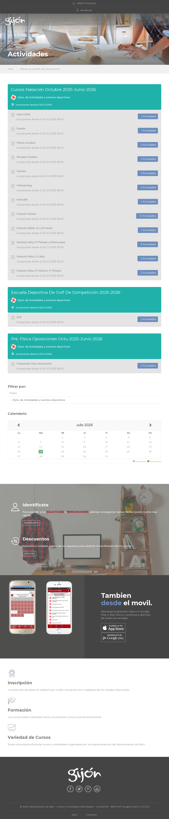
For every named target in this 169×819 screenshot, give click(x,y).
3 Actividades (147, 173)
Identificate (86, 10)
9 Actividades (147, 244)
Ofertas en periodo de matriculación (40, 69)
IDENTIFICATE (31, 522)
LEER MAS (29, 553)
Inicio (11, 69)
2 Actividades (147, 144)
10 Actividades (147, 215)
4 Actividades (147, 187)
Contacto (91, 814)
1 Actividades (148, 116)
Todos (13, 393)
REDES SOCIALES (86, 3)
